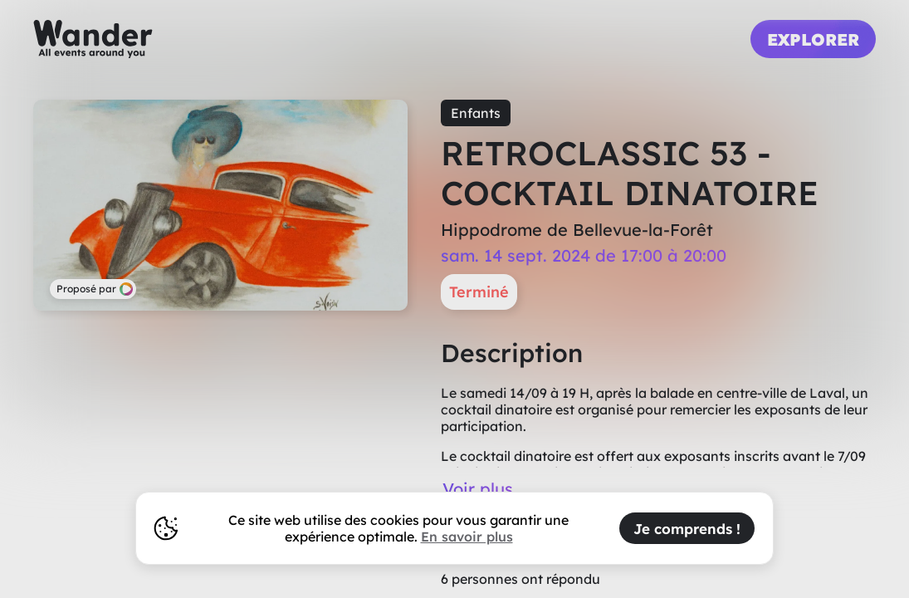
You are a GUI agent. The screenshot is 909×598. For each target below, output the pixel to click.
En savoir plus (467, 536)
